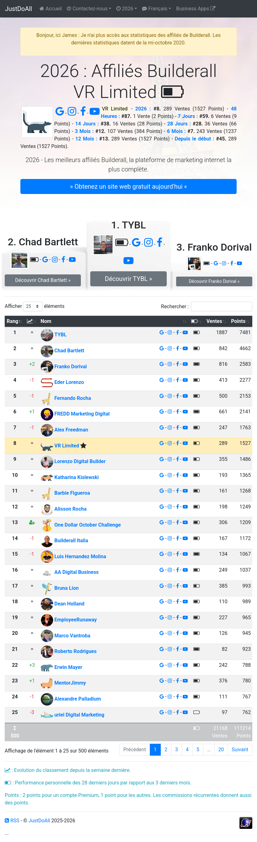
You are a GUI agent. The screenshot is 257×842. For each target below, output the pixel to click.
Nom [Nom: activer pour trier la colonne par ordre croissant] (46, 321)
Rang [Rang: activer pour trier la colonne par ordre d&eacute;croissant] (12, 321)
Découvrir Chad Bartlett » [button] (43, 280)
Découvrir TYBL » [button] (128, 279)
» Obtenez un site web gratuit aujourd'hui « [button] (128, 186)
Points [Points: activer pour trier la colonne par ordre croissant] (238, 321)
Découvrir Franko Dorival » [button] (214, 281)
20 (221, 750)
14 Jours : (87, 124)
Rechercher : (206, 306)
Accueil (50, 9)
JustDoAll (18, 9)
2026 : (143, 109)
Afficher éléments (35, 306)
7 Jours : (188, 116)
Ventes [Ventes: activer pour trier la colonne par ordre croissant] (214, 321)
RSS (12, 821)
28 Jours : (179, 124)
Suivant (240, 750)
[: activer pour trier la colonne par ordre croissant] (32, 321)
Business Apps (195, 9)
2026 (124, 9)
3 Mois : (84, 131)
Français (154, 9)
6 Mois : (176, 131)
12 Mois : (86, 139)
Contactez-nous (87, 9)
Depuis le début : (194, 139)
